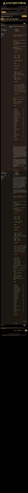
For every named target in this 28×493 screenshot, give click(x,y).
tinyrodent (3, 29)
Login (13, 19)
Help (4, 19)
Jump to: (14, 330)
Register (16, 19)
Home (2, 19)
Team (11, 19)
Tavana (22, 20)
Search (7, 19)
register (7, 8)
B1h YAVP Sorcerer (16, 29)
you (19, 20)
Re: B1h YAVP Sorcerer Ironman (17, 173)
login (4, 8)
